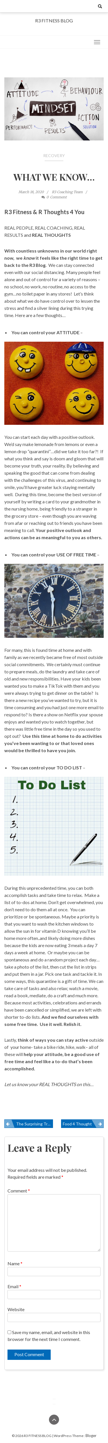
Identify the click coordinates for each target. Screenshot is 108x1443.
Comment (18, 1190)
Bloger (91, 1435)
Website (15, 1309)
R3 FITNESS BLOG (54, 20)
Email (14, 1286)
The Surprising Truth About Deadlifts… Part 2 (34, 1123)
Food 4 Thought (77, 1123)
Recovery (54, 155)
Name (14, 1263)
